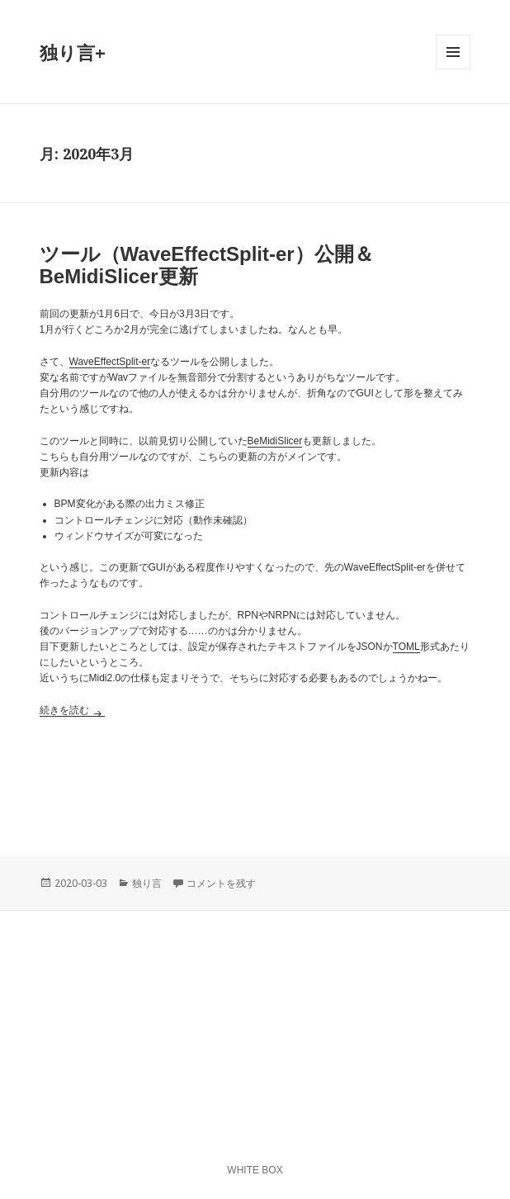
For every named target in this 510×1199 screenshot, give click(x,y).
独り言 (147, 883)
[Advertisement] (255, 775)
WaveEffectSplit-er (110, 361)
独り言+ (73, 52)
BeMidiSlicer (275, 441)
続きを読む (72, 710)
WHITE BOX (254, 1170)
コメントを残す (221, 883)
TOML (406, 646)
